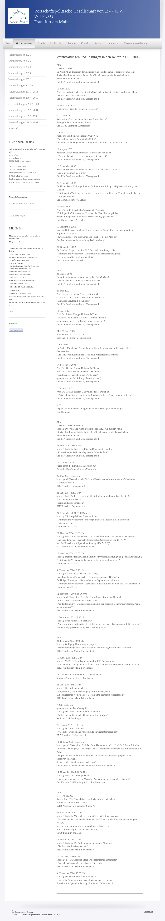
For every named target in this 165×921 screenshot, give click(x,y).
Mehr (11, 311)
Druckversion (19, 912)
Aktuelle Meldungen (17, 216)
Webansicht (148, 912)
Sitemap (30, 912)
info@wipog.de (22, 176)
